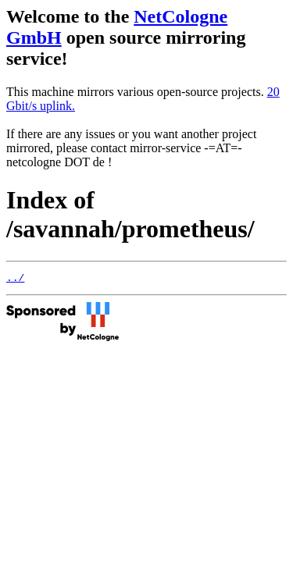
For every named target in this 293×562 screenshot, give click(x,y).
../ (15, 279)
